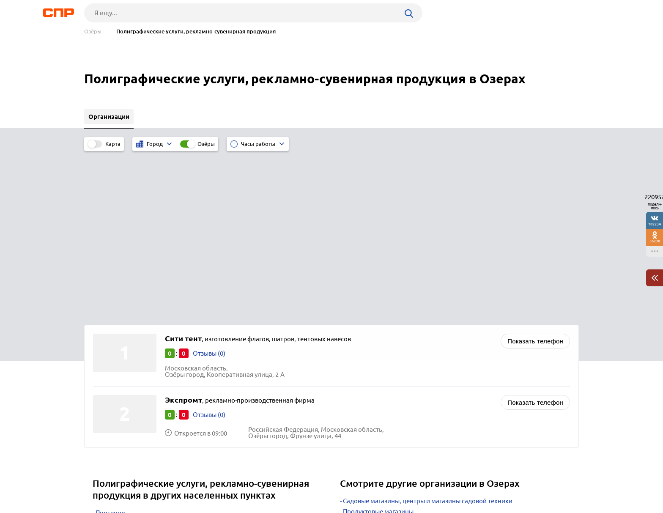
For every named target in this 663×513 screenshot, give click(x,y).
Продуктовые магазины (378, 345)
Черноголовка (117, 378)
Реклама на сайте (212, 481)
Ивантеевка (113, 388)
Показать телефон (535, 174)
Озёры (92, 31)
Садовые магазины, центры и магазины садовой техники (427, 334)
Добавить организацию (541, 481)
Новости (152, 481)
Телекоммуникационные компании (396, 376)
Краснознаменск (120, 367)
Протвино (110, 346)
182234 (654, 224)
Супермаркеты (365, 355)
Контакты (273, 481)
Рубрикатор (99, 481)
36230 (654, 241)
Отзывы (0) (209, 186)
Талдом (107, 357)
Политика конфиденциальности (197, 506)
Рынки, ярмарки (367, 366)
